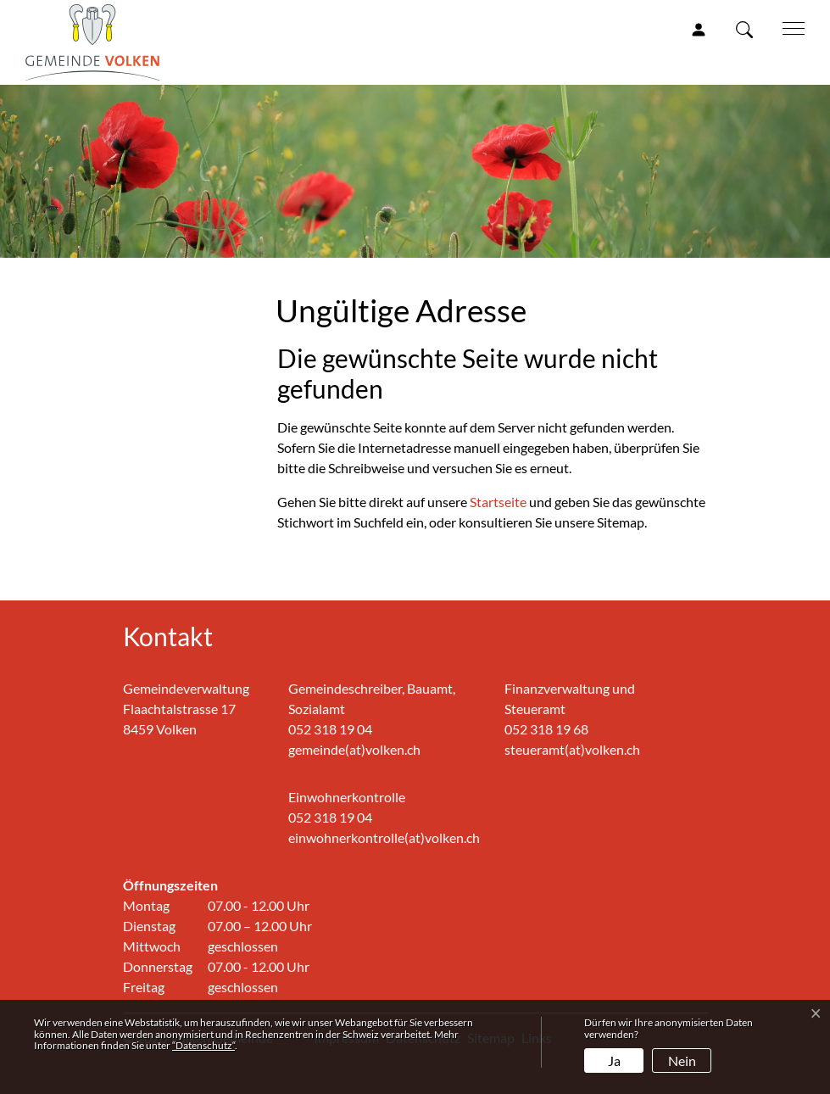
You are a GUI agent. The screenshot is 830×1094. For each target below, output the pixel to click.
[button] (748, 29)
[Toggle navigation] (788, 27)
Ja (614, 1060)
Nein (682, 1060)
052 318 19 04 (330, 729)
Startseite (498, 502)
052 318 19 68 (546, 729)
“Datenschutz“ (203, 1045)
